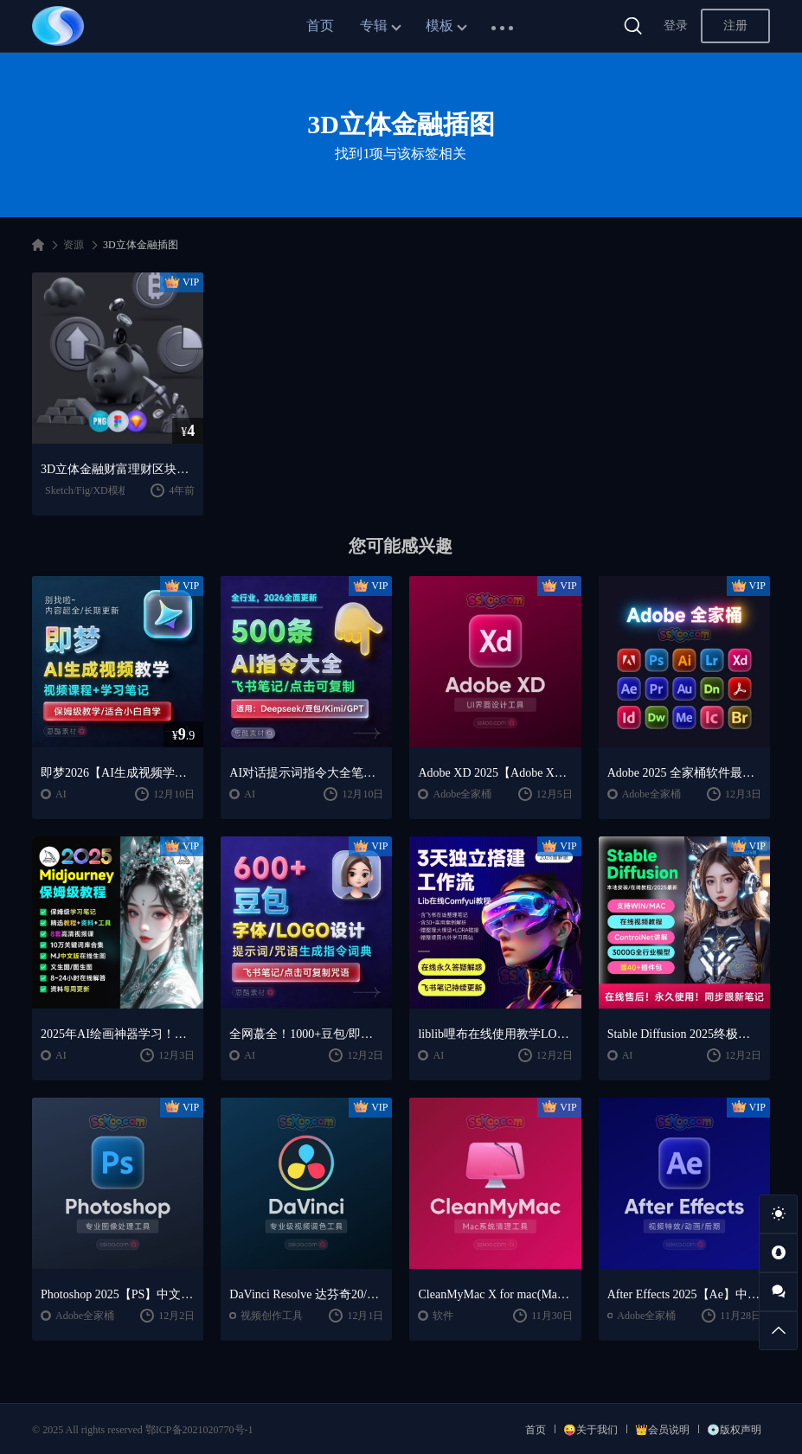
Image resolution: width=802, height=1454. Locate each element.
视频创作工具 (272, 1316)
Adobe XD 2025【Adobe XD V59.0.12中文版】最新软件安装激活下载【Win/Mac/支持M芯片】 (495, 772)
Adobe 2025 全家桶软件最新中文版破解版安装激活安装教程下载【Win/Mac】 (684, 772)
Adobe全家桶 (462, 794)
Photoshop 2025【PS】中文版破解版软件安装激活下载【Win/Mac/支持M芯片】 (118, 1294)
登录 (676, 25)
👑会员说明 (662, 1430)
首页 (320, 25)
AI (61, 794)
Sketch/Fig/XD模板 (87, 490)
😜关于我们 (590, 1430)
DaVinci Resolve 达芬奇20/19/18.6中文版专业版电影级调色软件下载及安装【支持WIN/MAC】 (306, 1294)
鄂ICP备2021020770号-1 (199, 1430)
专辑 (374, 25)
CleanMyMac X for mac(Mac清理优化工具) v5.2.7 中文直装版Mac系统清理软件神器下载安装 (495, 1294)
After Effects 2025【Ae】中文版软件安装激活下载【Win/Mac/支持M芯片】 (684, 1294)
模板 (439, 25)
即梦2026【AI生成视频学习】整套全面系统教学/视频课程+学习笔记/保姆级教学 (118, 772)
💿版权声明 (734, 1430)
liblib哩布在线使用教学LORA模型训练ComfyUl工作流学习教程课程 (495, 1034)
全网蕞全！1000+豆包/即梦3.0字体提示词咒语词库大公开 (306, 1034)
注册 (735, 25)
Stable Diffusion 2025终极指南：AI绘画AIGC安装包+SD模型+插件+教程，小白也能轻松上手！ (684, 1034)
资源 (73, 245)
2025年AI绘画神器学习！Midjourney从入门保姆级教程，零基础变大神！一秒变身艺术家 (118, 1034)
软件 (443, 1316)
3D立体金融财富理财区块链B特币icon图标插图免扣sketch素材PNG (118, 469)
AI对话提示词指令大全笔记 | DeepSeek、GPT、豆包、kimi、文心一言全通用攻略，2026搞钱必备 (306, 772)
